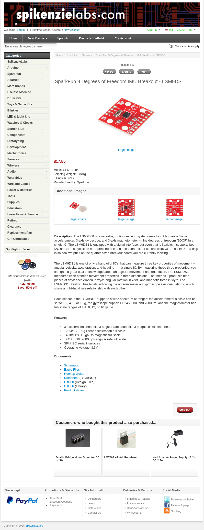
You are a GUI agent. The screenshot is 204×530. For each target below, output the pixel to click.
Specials (62, 38)
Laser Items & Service (22, 214)
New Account (72, 29)
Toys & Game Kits (19, 104)
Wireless (13, 165)
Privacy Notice (135, 503)
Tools (11, 196)
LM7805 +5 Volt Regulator (120, 457)
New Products (37, 38)
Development (16, 147)
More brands (16, 86)
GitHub (69, 382)
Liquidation (56, 505)
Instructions (94, 508)
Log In (21, 29)
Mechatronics (16, 153)
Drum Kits (14, 98)
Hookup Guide (74, 373)
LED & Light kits (18, 116)
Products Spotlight (91, 38)
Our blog (176, 511)
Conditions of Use (137, 508)
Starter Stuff (15, 129)
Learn (91, 503)
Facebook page (180, 505)
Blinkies (13, 110)
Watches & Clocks (20, 122)
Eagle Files (72, 369)
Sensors (13, 159)
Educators (14, 208)
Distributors (94, 498)
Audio (11, 171)
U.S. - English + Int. (178, 29)
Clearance (14, 226)
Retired (12, 220)
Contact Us (94, 512)
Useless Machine (19, 92)
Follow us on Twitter (182, 499)
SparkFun (14, 74)
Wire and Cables (18, 184)
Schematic (71, 365)
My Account (123, 38)
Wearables (14, 177)
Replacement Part (19, 232)
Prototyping (15, 141)
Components (16, 135)
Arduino (13, 67)
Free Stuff (56, 498)
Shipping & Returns (138, 498)
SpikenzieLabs (17, 61)
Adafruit (13, 80)
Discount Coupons (61, 501)
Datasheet (71, 378)
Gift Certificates (18, 239)
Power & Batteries (20, 190)
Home (13, 38)
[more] (25, 249)
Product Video (74, 390)
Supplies (13, 202)
